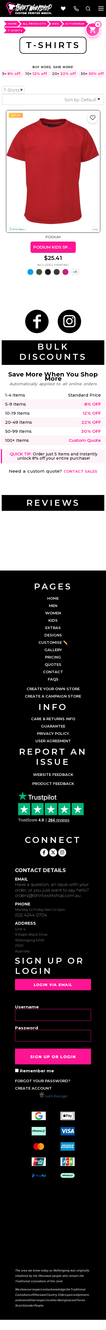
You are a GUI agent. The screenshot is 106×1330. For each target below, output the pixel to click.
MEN (53, 605)
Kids (55, 23)
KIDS (53, 620)
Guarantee (53, 726)
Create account (33, 1088)
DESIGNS (53, 635)
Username (27, 1006)
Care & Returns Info (53, 718)
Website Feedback (53, 774)
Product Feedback (53, 783)
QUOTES (53, 664)
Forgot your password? (42, 1081)
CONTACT (53, 672)
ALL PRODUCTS (34, 23)
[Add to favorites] (92, 117)
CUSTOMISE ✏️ (53, 642)
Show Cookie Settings (53, 1325)
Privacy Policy (53, 733)
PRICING (53, 657)
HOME (12, 23)
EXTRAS (53, 627)
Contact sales (80, 471)
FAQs (53, 679)
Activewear (75, 23)
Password (26, 1027)
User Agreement (53, 741)
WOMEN (53, 613)
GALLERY (53, 649)
